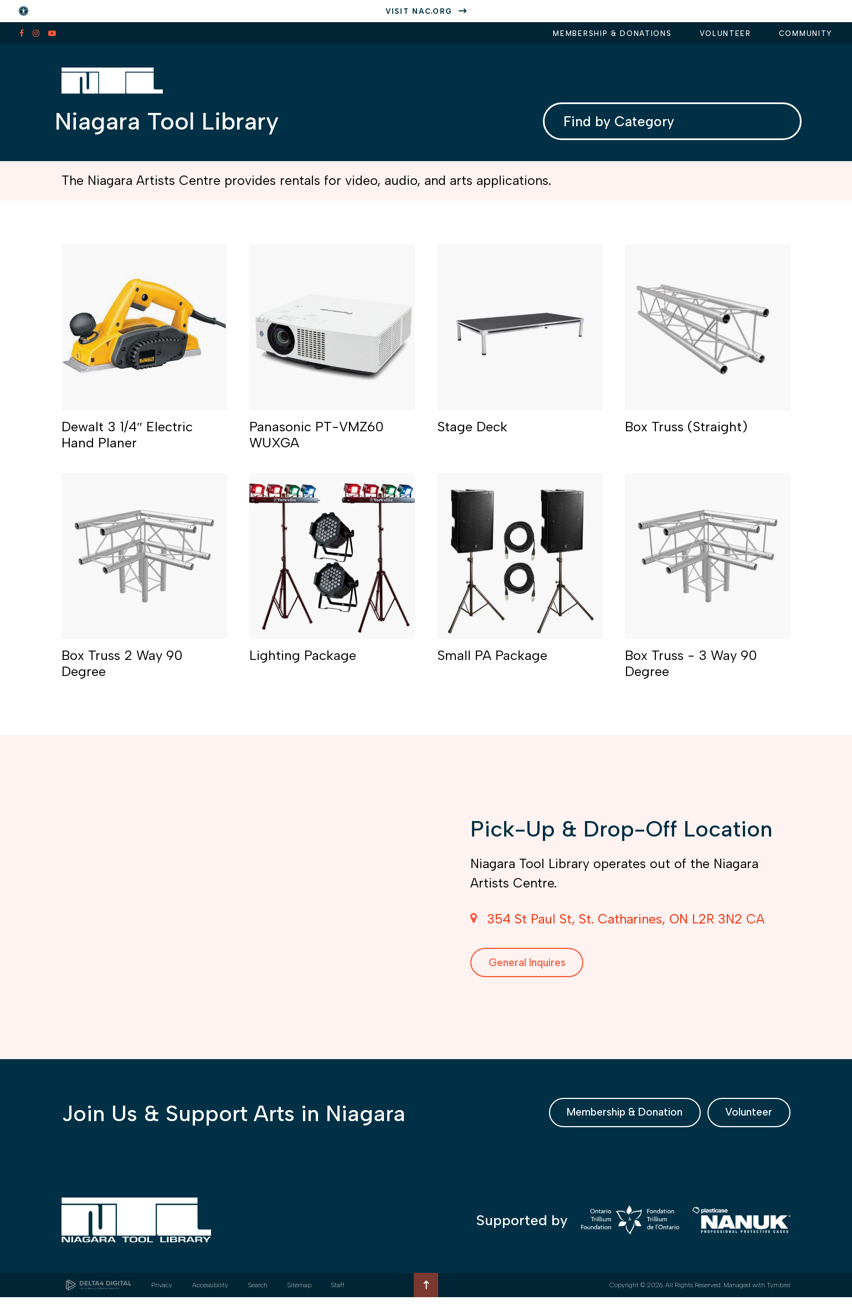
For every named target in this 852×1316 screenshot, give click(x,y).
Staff (338, 1304)
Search (258, 1304)
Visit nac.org (419, 11)
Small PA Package (492, 667)
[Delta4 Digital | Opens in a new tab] (98, 1304)
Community (806, 33)
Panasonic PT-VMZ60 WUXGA (316, 446)
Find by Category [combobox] (622, 126)
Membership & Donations (612, 33)
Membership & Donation (596, 1129)
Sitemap (299, 1304)
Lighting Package (302, 667)
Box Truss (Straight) (686, 438)
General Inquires (538, 975)
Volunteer (725, 33)
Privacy (161, 1304)
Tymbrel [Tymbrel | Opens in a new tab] (779, 1304)
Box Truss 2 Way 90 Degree (122, 675)
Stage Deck (472, 438)
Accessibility (210, 1304)
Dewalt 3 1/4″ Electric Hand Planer (127, 446)
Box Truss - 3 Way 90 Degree (691, 675)
